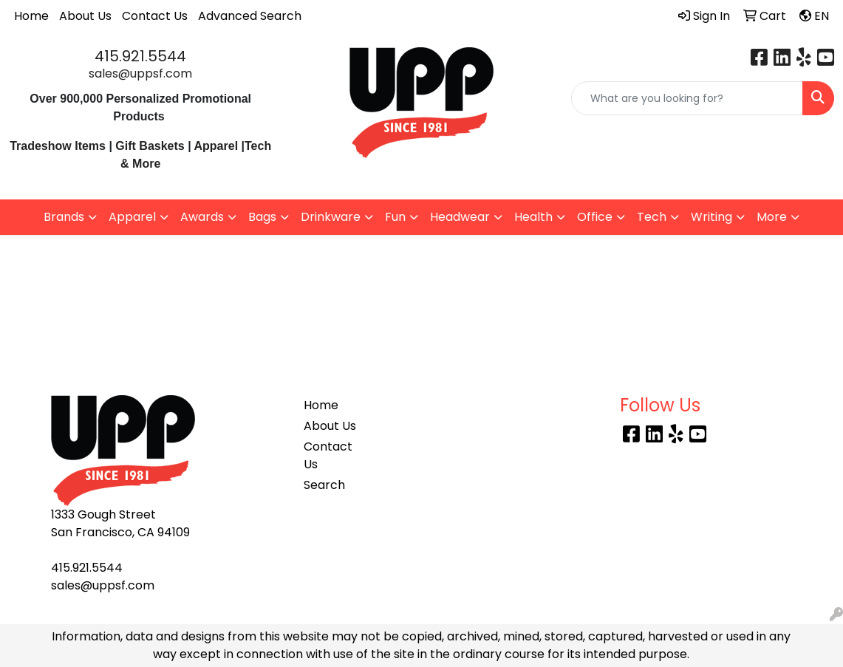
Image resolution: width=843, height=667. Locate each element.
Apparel (218, 146)
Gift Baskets (149, 146)
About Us (85, 15)
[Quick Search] (687, 98)
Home (31, 15)
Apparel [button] (132, 216)
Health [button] (533, 216)
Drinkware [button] (331, 216)
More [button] (772, 216)
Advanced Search (249, 15)
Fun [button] (395, 216)
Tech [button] (651, 216)
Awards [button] (202, 216)
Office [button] (594, 216)
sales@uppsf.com (140, 73)
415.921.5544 (140, 56)
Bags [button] (262, 216)
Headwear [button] (460, 216)
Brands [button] (64, 216)
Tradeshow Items (58, 146)
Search (324, 484)
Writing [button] (711, 216)
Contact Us (155, 15)
